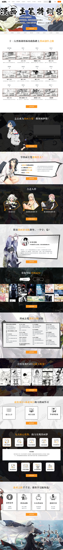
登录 (55, 1)
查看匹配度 (31, 219)
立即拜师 (31, 306)
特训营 (13, 1)
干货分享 (28, 1)
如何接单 (31, 423)
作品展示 (23, 1)
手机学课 (39, 1)
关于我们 (34, 1)
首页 (9, 1)
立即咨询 (31, 28)
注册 (59, 1)
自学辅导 (18, 1)
